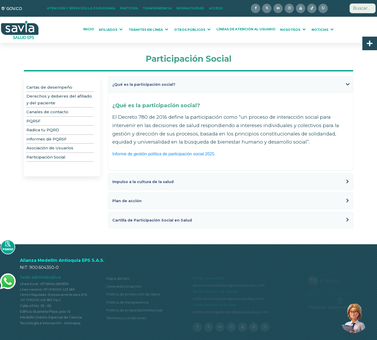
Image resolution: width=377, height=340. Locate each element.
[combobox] (363, 8)
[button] (82, 8)
